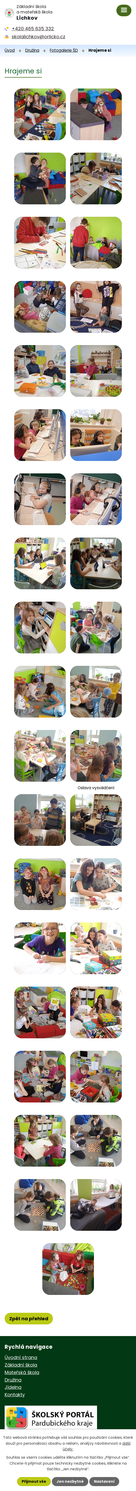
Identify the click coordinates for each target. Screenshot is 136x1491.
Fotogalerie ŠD (64, 50)
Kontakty (15, 1394)
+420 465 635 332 (33, 28)
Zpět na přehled (28, 1318)
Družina (32, 50)
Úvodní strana (21, 1357)
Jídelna (13, 1387)
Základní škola (21, 1365)
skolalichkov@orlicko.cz (38, 36)
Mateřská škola (22, 1372)
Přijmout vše (34, 1481)
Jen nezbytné (70, 1481)
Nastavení (104, 1481)
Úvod (10, 50)
